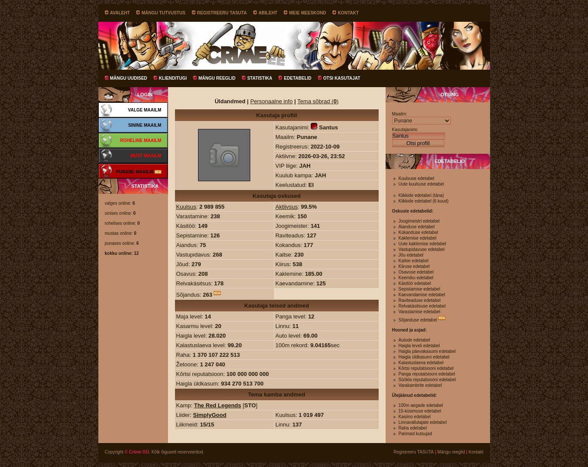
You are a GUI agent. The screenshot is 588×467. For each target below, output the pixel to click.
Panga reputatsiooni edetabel (427, 374)
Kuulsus (186, 206)
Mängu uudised (129, 78)
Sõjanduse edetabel (418, 320)
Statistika (259, 78)
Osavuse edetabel (416, 272)
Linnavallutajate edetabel (423, 422)
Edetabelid (297, 78)
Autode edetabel (414, 340)
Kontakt (348, 12)
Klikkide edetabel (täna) (421, 195)
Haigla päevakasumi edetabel (427, 351)
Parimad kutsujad (415, 433)
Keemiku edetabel (416, 277)
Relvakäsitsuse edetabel (422, 306)
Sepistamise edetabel (419, 289)
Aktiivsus (287, 206)
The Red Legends (217, 405)
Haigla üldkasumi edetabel (424, 357)
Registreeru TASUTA (222, 12)
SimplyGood (210, 415)
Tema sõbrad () (318, 101)
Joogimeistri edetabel (419, 221)
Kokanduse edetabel (418, 232)
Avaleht (120, 12)
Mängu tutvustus (163, 12)
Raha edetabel (413, 428)
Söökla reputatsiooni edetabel (427, 379)
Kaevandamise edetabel (422, 294)
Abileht (268, 12)
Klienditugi (173, 78)
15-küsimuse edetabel (420, 411)
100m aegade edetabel (421, 405)
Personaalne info (271, 101)
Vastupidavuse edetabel (422, 249)
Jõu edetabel (411, 255)
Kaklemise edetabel (418, 238)
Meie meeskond (307, 12)
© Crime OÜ (136, 452)
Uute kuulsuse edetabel (421, 184)
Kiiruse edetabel (414, 266)
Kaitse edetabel (414, 260)
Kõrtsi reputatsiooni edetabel (426, 368)
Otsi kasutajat (341, 78)
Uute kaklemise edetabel (423, 243)
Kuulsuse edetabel (416, 178)
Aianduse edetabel (417, 226)
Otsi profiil (418, 143)
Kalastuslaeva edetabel (421, 362)
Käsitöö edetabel (415, 283)
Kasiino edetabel (415, 416)
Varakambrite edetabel (420, 385)
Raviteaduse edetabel (420, 300)
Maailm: (399, 114)
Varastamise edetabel (419, 311)
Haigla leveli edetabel (419, 345)
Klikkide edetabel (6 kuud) (424, 201)
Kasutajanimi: (405, 129)
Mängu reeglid (216, 78)
